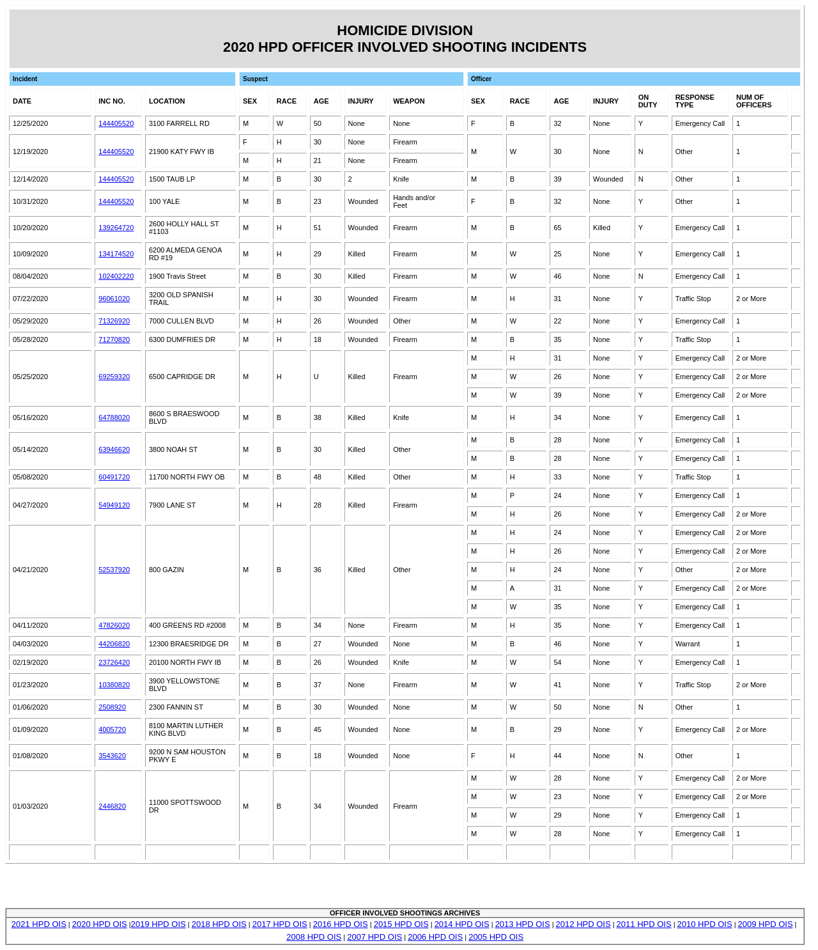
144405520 (116, 123)
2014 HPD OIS (462, 924)
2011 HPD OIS (644, 924)
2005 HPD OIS (495, 937)
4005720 (112, 729)
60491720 (114, 477)
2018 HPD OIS (219, 924)
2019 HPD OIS (158, 924)
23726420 (114, 662)
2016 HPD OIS (340, 924)
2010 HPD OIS (704, 924)
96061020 (114, 298)
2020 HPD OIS (99, 924)
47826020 (114, 625)
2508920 (112, 707)
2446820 (112, 806)
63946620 (114, 449)
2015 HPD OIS (401, 924)
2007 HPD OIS (374, 937)
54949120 (114, 505)
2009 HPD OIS (765, 924)
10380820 (114, 685)
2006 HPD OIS (435, 937)
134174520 (116, 254)
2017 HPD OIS (279, 924)
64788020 (114, 417)
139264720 (116, 227)
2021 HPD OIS (39, 924)
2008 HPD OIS (313, 937)
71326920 (114, 321)
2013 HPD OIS (522, 924)
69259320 (114, 376)
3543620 (112, 755)
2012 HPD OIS (583, 924)
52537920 (114, 569)
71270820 (114, 339)
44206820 (114, 644)
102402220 (116, 276)
